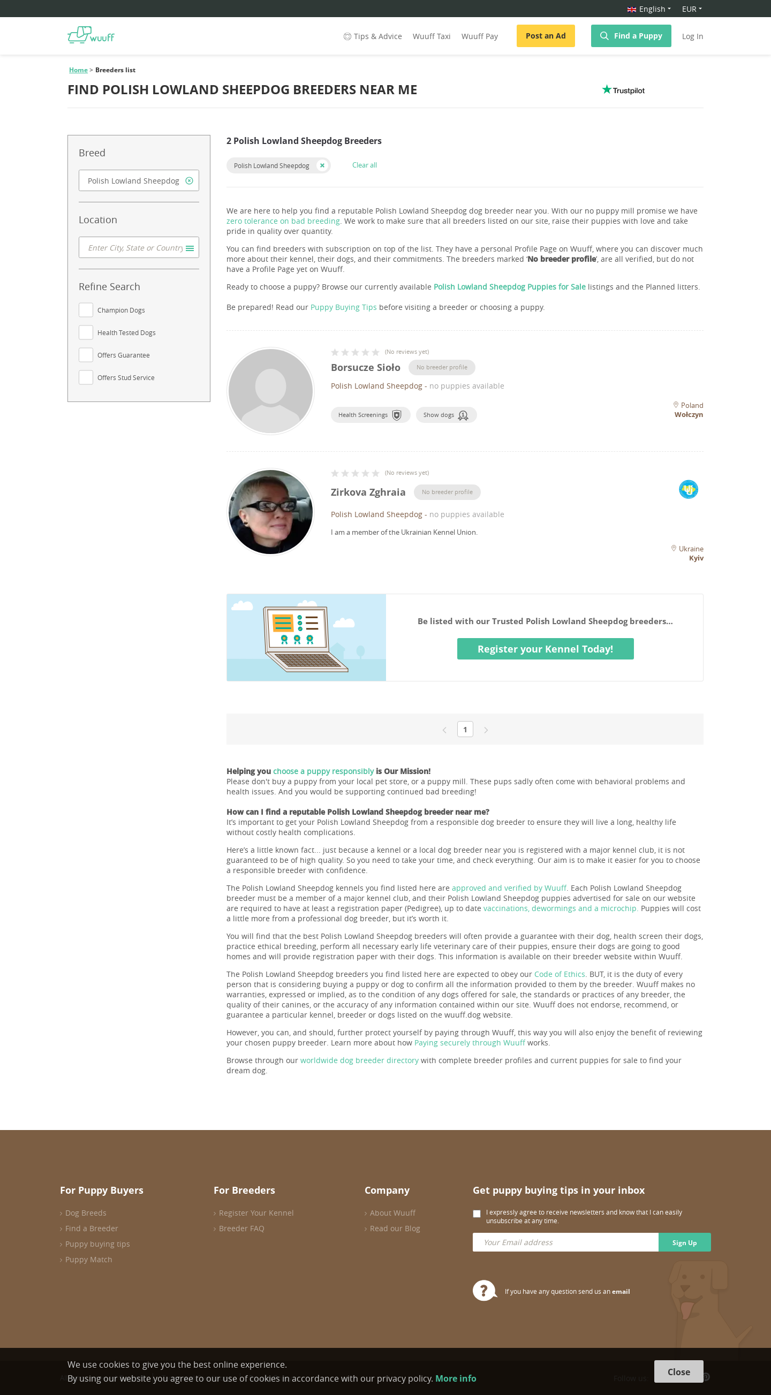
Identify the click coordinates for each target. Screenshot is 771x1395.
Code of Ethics (559, 974)
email (621, 1291)
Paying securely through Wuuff (469, 1042)
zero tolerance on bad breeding (283, 221)
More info (456, 1378)
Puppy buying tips (97, 1244)
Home (78, 69)
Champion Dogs (121, 310)
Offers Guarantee (123, 355)
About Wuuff (392, 1213)
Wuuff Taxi (432, 36)
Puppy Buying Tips (344, 307)
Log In (693, 36)
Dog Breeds (86, 1213)
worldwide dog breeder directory (359, 1060)
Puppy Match (88, 1259)
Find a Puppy (638, 36)
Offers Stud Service (126, 377)
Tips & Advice (372, 36)
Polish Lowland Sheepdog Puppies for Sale (510, 287)
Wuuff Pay (480, 36)
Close (679, 1372)
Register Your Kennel (256, 1213)
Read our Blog (395, 1228)
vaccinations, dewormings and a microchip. (561, 908)
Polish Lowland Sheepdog (271, 165)
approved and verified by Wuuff (509, 888)
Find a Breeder (91, 1228)
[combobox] (139, 180)
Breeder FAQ (241, 1228)
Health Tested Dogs (126, 332)
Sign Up (684, 1242)
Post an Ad (546, 36)
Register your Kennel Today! (545, 648)
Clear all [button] (364, 165)
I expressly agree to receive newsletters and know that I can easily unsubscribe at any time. (584, 1216)
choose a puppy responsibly (323, 771)
